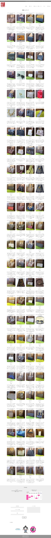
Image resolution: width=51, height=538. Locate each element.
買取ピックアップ (40, 6)
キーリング (21, 44)
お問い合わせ (48, 6)
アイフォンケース (40, 439)
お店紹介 (26, 6)
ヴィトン (11, 43)
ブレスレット (39, 289)
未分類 (30, 252)
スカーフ (40, 176)
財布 (39, 25)
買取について (30, 6)
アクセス (44, 6)
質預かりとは (35, 6)
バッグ (11, 25)
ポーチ (11, 289)
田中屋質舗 (11, 522)
